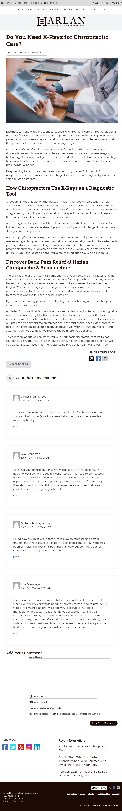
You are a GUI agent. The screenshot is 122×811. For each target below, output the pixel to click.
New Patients (78, 10)
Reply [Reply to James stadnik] (16, 427)
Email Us (51, 3)
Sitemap (116, 794)
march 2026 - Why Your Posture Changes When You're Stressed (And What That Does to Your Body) (82, 761)
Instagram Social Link (29, 747)
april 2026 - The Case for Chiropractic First (83, 748)
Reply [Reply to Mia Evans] (16, 496)
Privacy (91, 794)
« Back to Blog (18, 364)
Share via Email (105, 358)
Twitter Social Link (13, 747)
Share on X (92, 358)
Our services (35, 10)
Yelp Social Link (21, 747)
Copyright (72, 794)
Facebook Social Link (5, 747)
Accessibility (104, 794)
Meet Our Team (56, 10)
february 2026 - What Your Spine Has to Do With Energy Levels (83, 773)
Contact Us (98, 10)
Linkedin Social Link (37, 747)
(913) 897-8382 (111, 3)
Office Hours (33, 3)
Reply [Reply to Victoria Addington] (16, 557)
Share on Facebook (99, 358)
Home (20, 10)
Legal (82, 794)
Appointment (11, 3)
